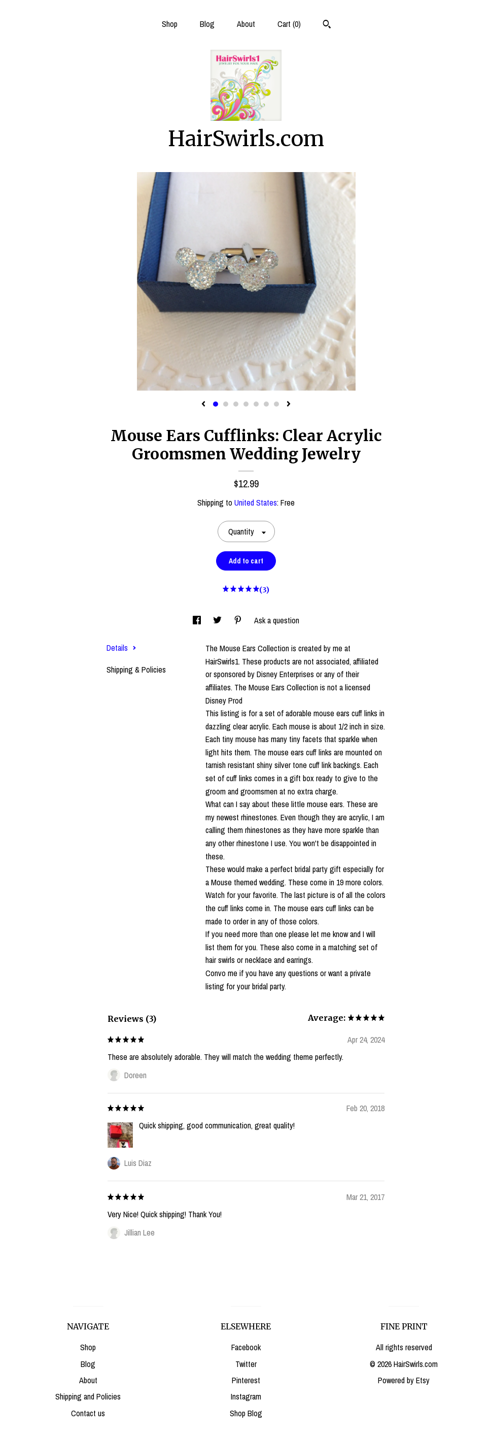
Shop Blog (246, 1413)
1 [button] (215, 404)
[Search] (327, 25)
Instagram (246, 1396)
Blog (207, 23)
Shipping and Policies (88, 1396)
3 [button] (235, 404)
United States (255, 502)
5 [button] (256, 404)
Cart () (289, 23)
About (246, 23)
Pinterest (246, 1380)
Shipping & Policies (136, 669)
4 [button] (246, 404)
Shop (170, 23)
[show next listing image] (288, 404)
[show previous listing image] (203, 404)
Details (121, 647)
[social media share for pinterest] (239, 620)
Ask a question (276, 620)
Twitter (246, 1364)
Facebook (246, 1347)
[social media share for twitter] (218, 620)
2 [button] (225, 404)
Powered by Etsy (404, 1380)
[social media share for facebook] (198, 620)
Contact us (88, 1413)
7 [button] (276, 404)
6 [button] (266, 404)
